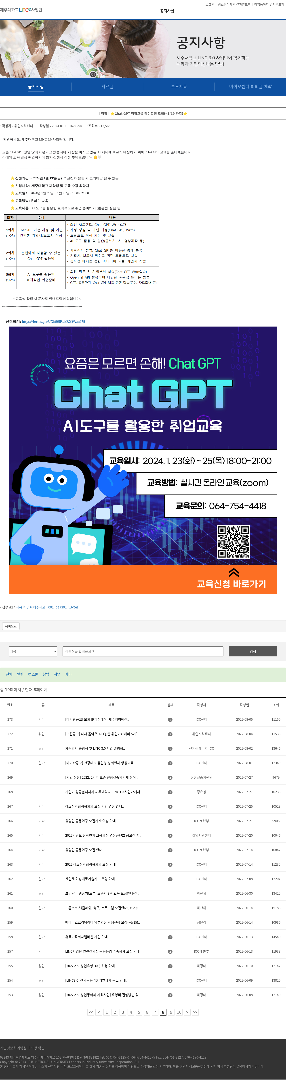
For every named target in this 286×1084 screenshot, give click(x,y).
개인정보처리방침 (13, 1048)
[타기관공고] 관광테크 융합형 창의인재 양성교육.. (100, 762)
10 (179, 1012)
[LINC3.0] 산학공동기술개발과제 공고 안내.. (96, 980)
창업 (46, 674)
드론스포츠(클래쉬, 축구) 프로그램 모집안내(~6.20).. (102, 907)
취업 (57, 674)
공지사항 (167, 11)
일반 (20, 674)
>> (195, 1012)
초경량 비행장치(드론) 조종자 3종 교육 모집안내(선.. (102, 893)
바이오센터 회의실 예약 (250, 86)
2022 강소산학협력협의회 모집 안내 (90, 864)
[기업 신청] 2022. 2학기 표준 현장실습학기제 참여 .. (102, 777)
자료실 (107, 86)
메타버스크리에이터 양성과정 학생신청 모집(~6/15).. (102, 922)
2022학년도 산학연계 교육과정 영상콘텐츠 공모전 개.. (103, 835)
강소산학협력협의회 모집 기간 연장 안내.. (94, 806)
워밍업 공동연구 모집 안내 (83, 849)
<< (90, 1012)
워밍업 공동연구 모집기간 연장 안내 (90, 820)
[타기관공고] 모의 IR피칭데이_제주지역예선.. (97, 719)
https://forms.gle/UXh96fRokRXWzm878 (53, 321)
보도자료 (179, 86)
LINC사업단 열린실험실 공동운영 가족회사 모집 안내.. (103, 951)
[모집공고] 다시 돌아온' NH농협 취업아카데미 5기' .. (102, 733)
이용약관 (38, 1048)
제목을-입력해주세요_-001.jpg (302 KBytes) (48, 607)
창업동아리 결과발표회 (269, 4)
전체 (9, 674)
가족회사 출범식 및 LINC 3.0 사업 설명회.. (95, 748)
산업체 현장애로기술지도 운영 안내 (90, 878)
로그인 (210, 4)
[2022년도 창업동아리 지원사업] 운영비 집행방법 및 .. (103, 994)
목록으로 (11, 626)
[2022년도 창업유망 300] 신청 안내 (90, 965)
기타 (68, 674)
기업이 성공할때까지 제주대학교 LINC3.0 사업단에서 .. (104, 791)
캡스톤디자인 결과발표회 (234, 4)
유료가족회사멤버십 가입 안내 (86, 936)
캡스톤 (33, 674)
